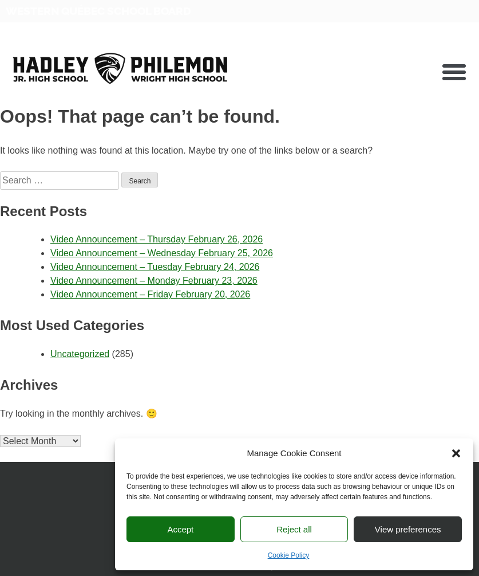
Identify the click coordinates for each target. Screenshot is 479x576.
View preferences (408, 529)
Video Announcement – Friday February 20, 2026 (150, 294)
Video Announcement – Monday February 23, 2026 (154, 280)
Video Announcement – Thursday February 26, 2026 (156, 239)
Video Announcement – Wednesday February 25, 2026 (161, 253)
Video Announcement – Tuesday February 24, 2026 (154, 267)
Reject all (294, 529)
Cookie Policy (289, 555)
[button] (456, 453)
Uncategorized (79, 354)
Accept (180, 529)
